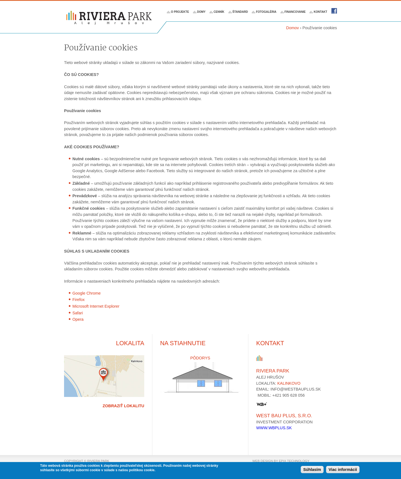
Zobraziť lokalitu (123, 406)
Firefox (78, 299)
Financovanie (295, 11)
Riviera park (334, 11)
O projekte (180, 11)
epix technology (294, 461)
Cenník (219, 11)
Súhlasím (312, 470)
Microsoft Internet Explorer (95, 306)
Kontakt (320, 11)
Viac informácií (343, 470)
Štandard (240, 11)
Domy (201, 11)
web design (262, 461)
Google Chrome (86, 293)
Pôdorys (200, 358)
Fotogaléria (266, 11)
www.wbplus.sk (274, 428)
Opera (78, 319)
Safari (77, 313)
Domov (292, 28)
